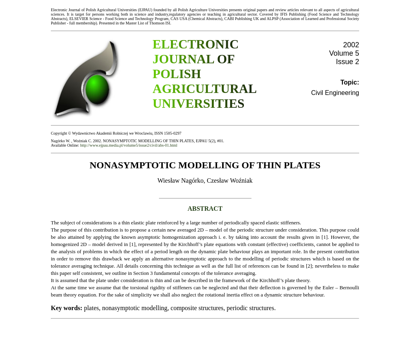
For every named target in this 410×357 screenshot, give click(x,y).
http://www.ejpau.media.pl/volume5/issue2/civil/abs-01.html (128, 145)
